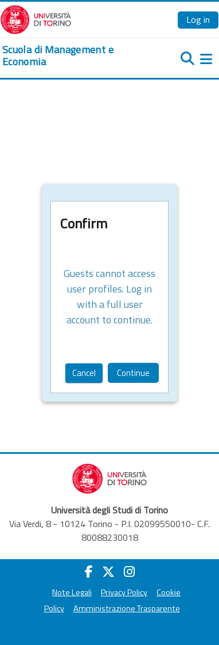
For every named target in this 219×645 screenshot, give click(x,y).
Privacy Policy (124, 592)
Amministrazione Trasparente (126, 608)
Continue (133, 372)
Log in (198, 19)
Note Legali (72, 592)
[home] (73, 55)
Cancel (84, 372)
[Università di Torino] (36, 18)
